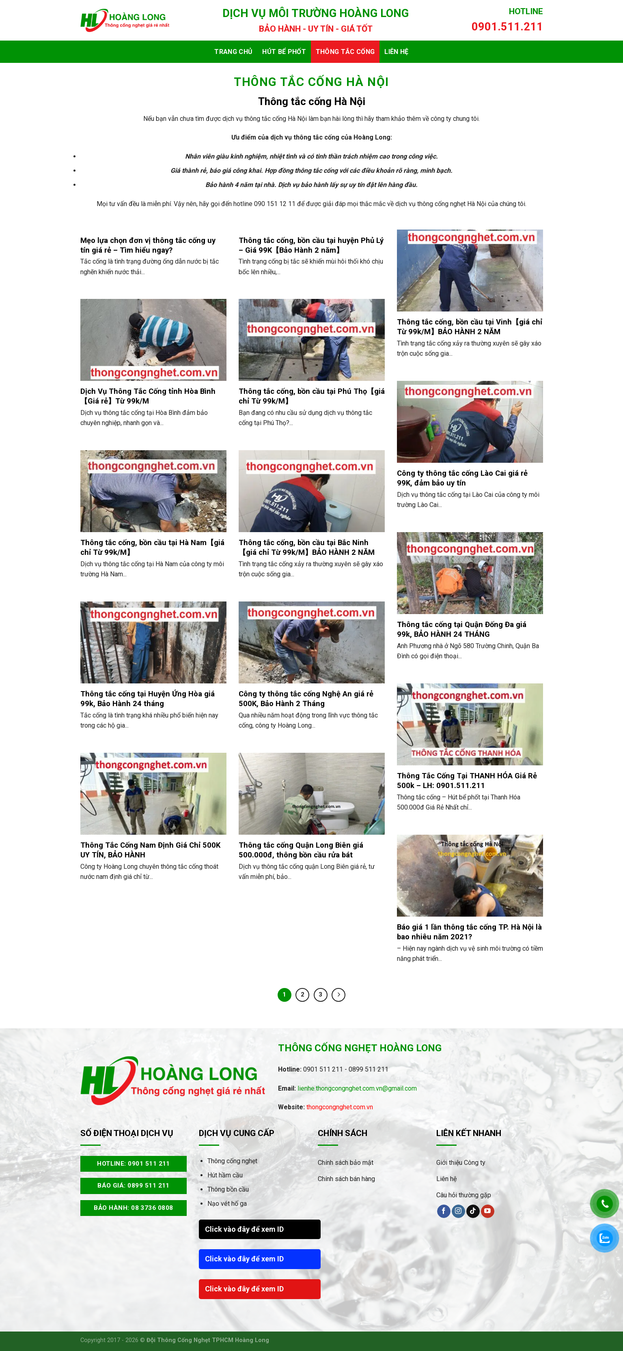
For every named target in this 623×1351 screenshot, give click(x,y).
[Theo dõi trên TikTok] (473, 1211)
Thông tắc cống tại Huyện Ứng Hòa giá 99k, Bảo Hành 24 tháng (147, 698)
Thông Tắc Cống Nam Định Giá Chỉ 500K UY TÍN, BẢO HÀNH (150, 850)
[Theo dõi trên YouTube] (487, 1211)
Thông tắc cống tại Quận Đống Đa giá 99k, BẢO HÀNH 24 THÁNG (461, 629)
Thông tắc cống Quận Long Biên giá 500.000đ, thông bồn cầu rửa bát (301, 850)
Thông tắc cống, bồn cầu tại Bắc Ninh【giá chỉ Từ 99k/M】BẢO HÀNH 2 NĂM (307, 547)
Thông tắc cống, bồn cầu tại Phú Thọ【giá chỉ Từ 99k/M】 (312, 396)
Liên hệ (396, 52)
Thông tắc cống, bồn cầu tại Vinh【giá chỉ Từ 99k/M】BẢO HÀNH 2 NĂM (469, 327)
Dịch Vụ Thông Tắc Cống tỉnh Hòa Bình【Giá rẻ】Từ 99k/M (148, 396)
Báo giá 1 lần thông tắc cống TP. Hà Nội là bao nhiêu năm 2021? (469, 932)
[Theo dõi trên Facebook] (444, 1211)
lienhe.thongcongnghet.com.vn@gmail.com (357, 1088)
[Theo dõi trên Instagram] (458, 1211)
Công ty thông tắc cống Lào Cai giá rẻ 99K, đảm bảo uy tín (462, 478)
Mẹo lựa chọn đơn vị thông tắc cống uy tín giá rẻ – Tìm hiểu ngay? (148, 245)
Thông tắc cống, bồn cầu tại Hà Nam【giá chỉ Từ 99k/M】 (152, 547)
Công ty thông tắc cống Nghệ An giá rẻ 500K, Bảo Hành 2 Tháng (306, 698)
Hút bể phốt (284, 52)
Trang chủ (233, 52)
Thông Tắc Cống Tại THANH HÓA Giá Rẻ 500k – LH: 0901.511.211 (467, 780)
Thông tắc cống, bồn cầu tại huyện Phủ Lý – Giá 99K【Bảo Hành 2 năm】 (311, 245)
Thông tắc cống (345, 52)
